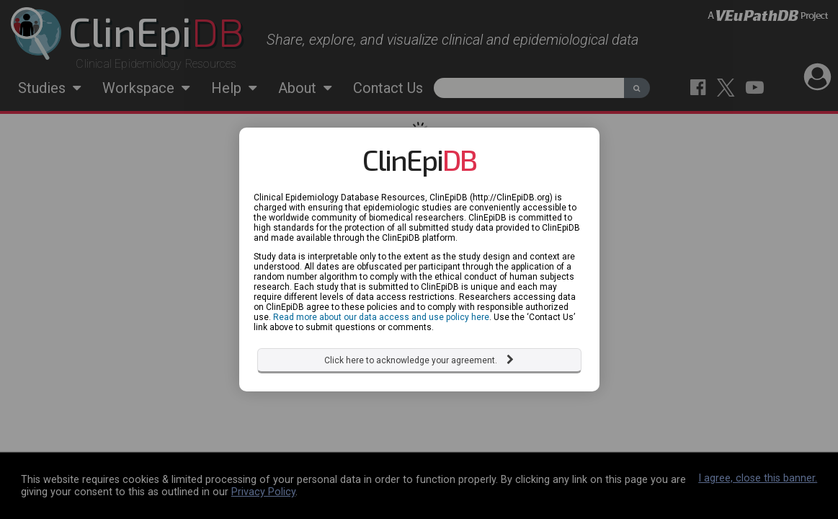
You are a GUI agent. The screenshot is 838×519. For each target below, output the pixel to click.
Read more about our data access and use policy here (381, 317)
